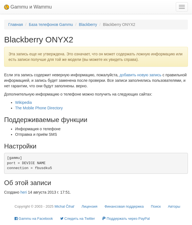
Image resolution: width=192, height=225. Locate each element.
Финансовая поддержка (124, 206)
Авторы (174, 206)
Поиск (156, 206)
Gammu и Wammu (28, 7)
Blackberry (88, 24)
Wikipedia (23, 102)
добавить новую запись (140, 75)
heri (23, 192)
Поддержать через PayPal (126, 218)
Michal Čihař (64, 206)
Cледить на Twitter (77, 218)
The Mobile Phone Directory (39, 108)
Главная (15, 24)
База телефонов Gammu (51, 24)
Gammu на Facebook (34, 218)
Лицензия (90, 206)
